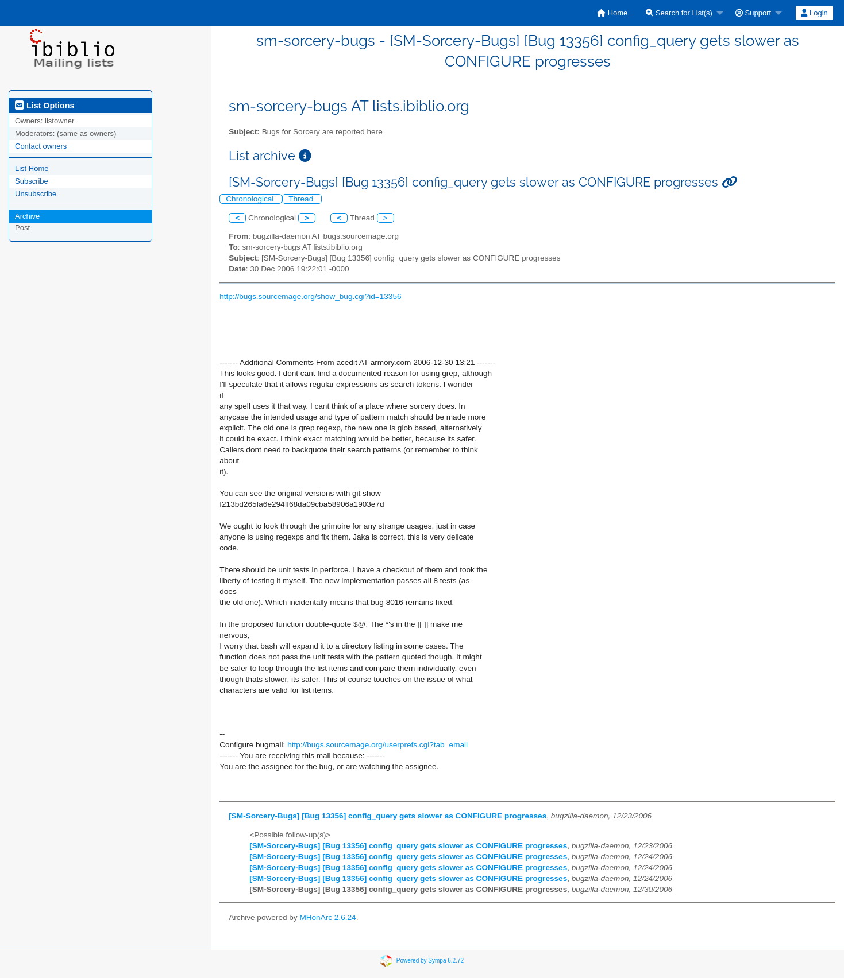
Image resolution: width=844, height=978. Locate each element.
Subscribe (31, 181)
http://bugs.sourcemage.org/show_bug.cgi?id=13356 (310, 296)
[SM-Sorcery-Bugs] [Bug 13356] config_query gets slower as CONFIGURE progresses (387, 816)
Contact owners (41, 146)
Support (753, 13)
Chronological (251, 199)
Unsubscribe (35, 193)
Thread (301, 199)
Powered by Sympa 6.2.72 (430, 960)
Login (814, 13)
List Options (44, 105)
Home (612, 13)
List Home (32, 168)
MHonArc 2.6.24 (327, 917)
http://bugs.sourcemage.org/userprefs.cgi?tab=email (377, 744)
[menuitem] (612, 13)
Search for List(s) (679, 13)
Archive (27, 216)
